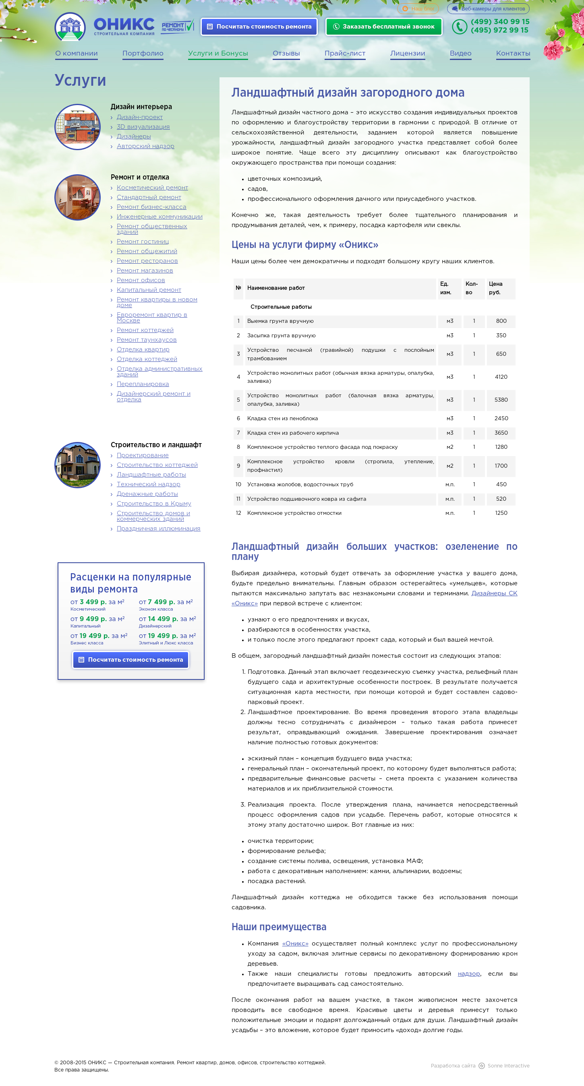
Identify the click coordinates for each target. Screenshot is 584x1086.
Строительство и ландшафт (156, 445)
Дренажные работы (147, 494)
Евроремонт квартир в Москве (152, 317)
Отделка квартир (143, 349)
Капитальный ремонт (149, 290)
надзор (469, 974)
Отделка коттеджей (147, 359)
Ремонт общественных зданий (152, 229)
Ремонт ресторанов (147, 261)
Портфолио (143, 54)
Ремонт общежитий (147, 251)
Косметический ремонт (152, 187)
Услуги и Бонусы (218, 54)
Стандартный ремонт (149, 197)
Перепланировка (143, 384)
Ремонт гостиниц (143, 241)
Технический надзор (148, 484)
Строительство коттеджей (157, 465)
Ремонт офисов (141, 280)
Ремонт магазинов (145, 270)
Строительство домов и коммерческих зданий (153, 516)
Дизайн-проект (140, 117)
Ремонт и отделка (140, 177)
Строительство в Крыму (154, 503)
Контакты (513, 54)
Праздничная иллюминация (159, 528)
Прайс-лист (345, 54)
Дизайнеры (134, 136)
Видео (461, 54)
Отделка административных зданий (160, 371)
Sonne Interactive (509, 1066)
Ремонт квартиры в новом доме (157, 302)
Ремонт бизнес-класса (151, 207)
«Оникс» (295, 943)
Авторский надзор (145, 146)
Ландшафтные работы (151, 474)
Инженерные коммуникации (160, 216)
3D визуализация (143, 127)
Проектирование (143, 455)
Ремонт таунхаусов (147, 340)
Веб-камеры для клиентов (493, 9)
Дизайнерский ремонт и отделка (154, 396)
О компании (76, 54)
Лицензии (407, 54)
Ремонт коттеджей (145, 330)
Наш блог (423, 9)
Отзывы (286, 54)
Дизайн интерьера (141, 107)
